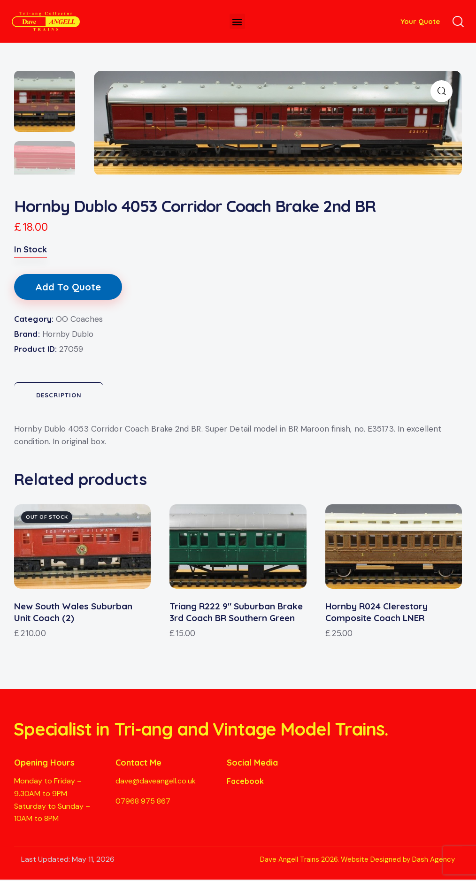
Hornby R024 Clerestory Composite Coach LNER (376, 613)
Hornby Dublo (67, 335)
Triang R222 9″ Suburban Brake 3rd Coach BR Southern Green (236, 613)
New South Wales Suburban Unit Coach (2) (73, 613)
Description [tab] (59, 396)
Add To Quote (68, 288)
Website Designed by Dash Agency (398, 861)
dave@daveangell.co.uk (155, 782)
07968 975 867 (142, 802)
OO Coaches (79, 320)
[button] (237, 21)
